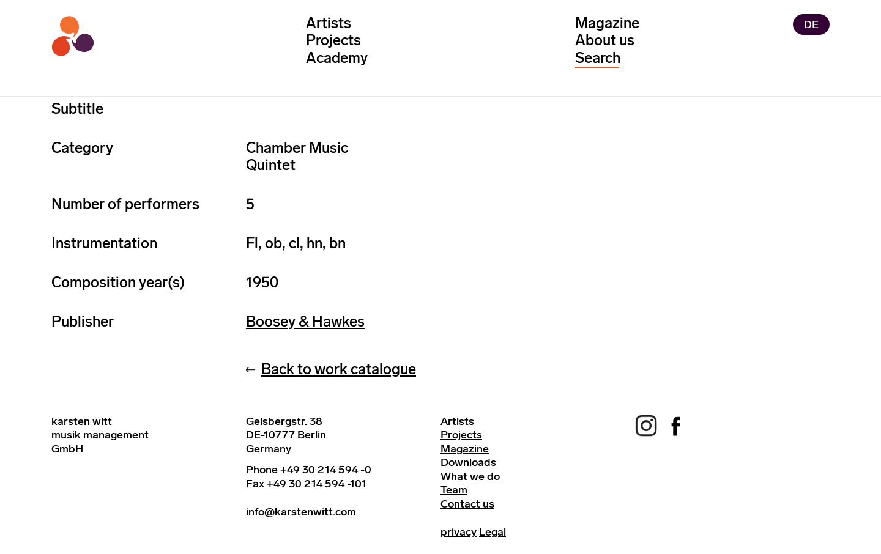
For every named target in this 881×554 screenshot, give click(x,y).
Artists (328, 23)
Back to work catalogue (338, 369)
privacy (459, 532)
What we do (470, 476)
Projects (333, 40)
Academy (337, 58)
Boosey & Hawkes (305, 321)
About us (604, 40)
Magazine (607, 23)
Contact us (467, 504)
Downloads (468, 462)
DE (811, 24)
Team (454, 490)
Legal (492, 532)
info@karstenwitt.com (301, 512)
